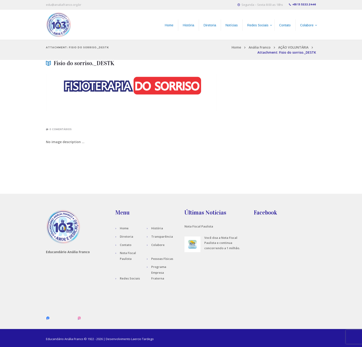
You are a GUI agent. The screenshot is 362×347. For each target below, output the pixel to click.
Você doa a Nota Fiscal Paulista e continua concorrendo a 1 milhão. (222, 243)
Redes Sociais (130, 278)
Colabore (158, 245)
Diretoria (126, 236)
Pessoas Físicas (162, 259)
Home (236, 47)
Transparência (162, 236)
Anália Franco (260, 47)
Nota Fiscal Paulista (198, 226)
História (157, 228)
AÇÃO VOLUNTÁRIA (293, 47)
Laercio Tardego (142, 339)
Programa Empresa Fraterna (158, 272)
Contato (125, 245)
